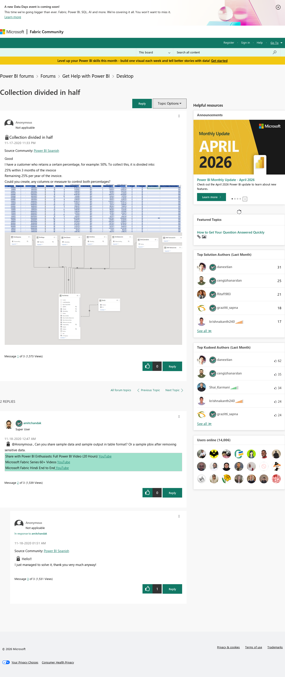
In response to (30, 533)
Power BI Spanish (46, 150)
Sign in (245, 42)
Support (187, 31)
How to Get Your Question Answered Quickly (231, 232)
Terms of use (253, 647)
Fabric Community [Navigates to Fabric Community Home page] (46, 31)
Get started (219, 60)
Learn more (12, 17)
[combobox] (227, 52)
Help (260, 42)
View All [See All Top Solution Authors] (204, 330)
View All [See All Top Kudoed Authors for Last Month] (204, 423)
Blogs (151, 31)
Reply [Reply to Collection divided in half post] (172, 366)
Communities (131, 31)
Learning (168, 31)
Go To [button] (275, 43)
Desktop (124, 76)
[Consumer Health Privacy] (58, 662)
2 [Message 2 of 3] (18, 482)
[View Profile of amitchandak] (32, 423)
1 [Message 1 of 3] (18, 356)
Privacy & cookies (228, 647)
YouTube (105, 456)
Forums (73, 31)
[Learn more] (211, 197)
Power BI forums (17, 76)
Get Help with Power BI (86, 76)
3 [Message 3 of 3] (28, 579)
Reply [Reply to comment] (172, 493)
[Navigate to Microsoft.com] (12, 31)
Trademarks (275, 647)
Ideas (111, 31)
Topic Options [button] (168, 103)
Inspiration (93, 31)
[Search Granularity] (154, 52)
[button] (142, 103)
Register (229, 42)
